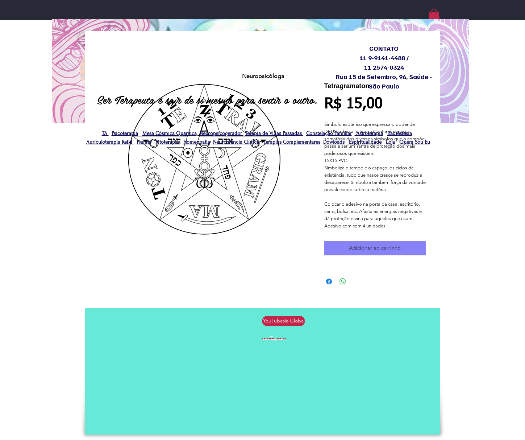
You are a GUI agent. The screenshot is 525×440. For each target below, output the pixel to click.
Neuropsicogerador (221, 133)
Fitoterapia (167, 142)
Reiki (128, 142)
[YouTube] (273, 321)
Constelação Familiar (329, 133)
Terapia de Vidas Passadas (274, 133)
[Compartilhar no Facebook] (329, 281)
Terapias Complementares (291, 142)
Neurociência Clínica (236, 142)
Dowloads (334, 142)
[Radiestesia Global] (284, 321)
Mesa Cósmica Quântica (169, 133)
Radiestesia (399, 133)
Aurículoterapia (104, 142)
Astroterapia (369, 133)
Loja (390, 142)
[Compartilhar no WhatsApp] (342, 281)
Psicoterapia (125, 133)
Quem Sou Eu (414, 142)
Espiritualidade (364, 142)
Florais (144, 142)
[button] (434, 16)
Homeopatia (196, 142)
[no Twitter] (274, 338)
